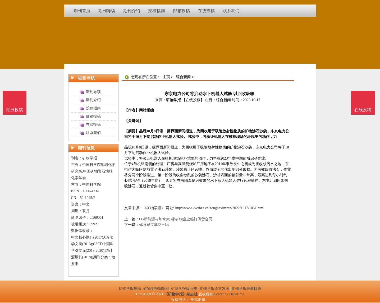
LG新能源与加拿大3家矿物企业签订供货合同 (176, 219)
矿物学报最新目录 (246, 289)
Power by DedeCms (229, 294)
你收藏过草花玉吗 (154, 225)
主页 (166, 77)
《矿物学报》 (154, 208)
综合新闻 (183, 77)
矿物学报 (173, 100)
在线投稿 (362, 110)
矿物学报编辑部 (156, 289)
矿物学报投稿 (130, 289)
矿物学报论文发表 (214, 289)
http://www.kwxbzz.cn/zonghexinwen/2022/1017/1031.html (219, 208)
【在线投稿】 (193, 100)
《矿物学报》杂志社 (181, 294)
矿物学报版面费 (184, 289)
